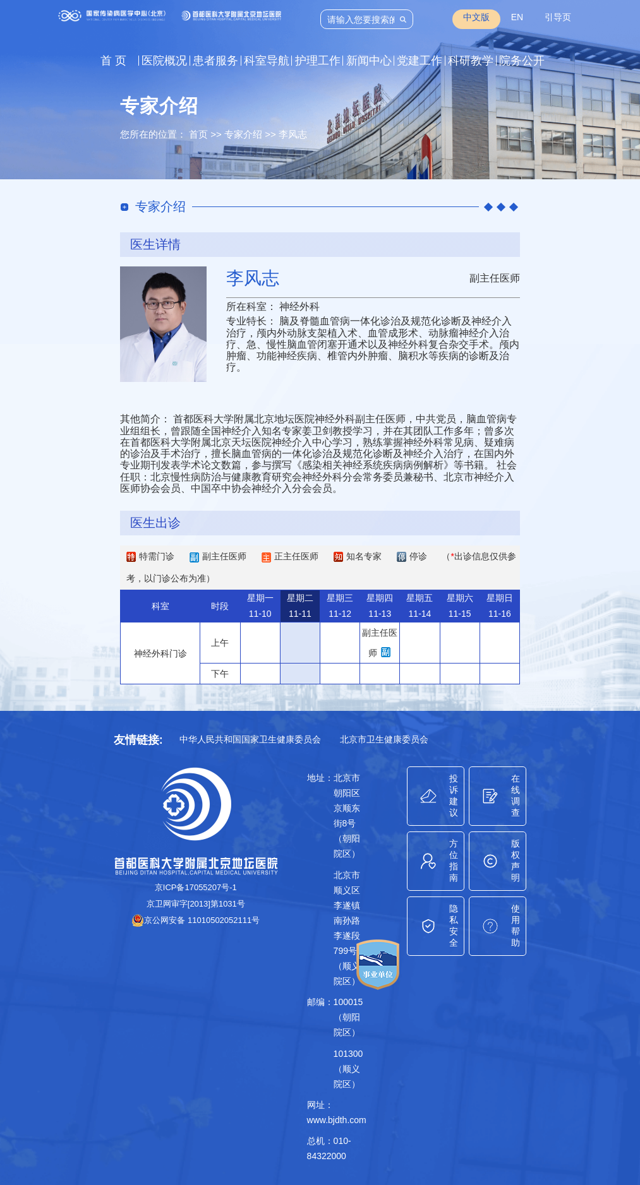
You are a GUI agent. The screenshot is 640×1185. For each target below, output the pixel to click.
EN (517, 17)
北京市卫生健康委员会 (384, 739)
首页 (198, 134)
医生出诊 (155, 523)
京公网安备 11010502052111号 (195, 920)
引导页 (558, 17)
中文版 (476, 17)
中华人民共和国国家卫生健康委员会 (250, 739)
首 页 (113, 60)
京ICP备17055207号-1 (196, 887)
